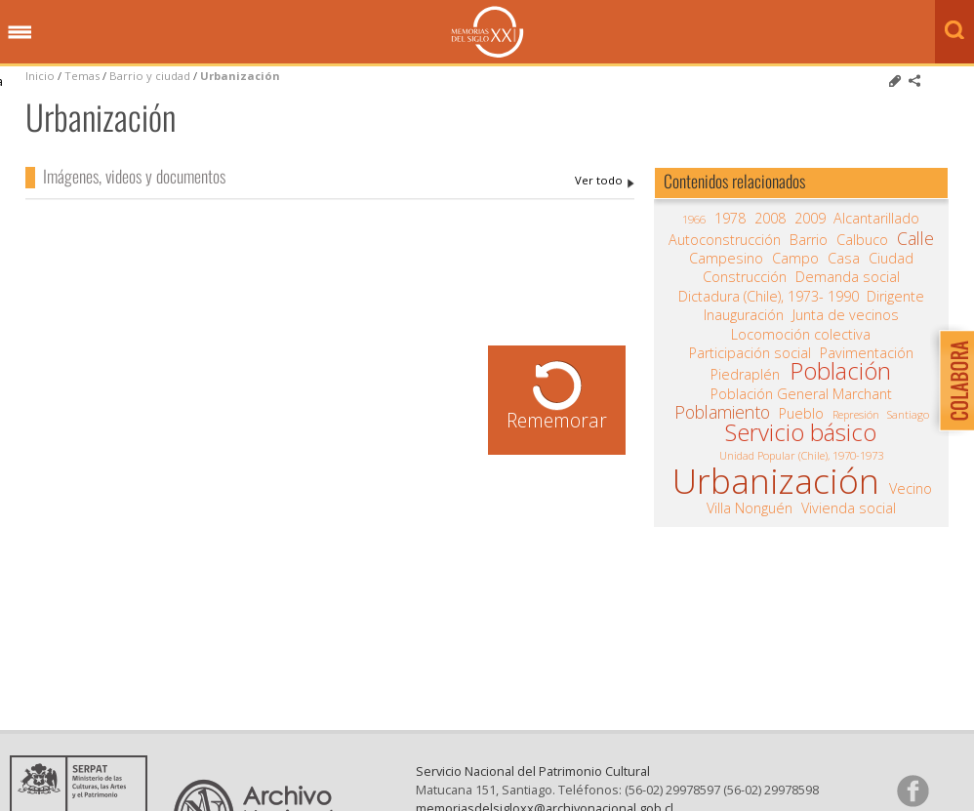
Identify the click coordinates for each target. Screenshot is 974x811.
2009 (810, 218)
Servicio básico (800, 432)
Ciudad (891, 258)
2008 (770, 218)
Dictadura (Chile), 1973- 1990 (768, 296)
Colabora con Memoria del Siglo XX (952, 380)
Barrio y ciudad (149, 75)
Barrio (809, 240)
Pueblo (801, 414)
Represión (855, 414)
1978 (730, 218)
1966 (694, 219)
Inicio (40, 75)
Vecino (910, 489)
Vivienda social (848, 508)
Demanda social (847, 277)
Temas (82, 75)
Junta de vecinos (845, 315)
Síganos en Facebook (912, 790)
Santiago (908, 414)
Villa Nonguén (749, 508)
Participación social (750, 353)
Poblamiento (722, 412)
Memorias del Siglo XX (487, 32)
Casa (844, 258)
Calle (915, 238)
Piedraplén (745, 375)
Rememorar (557, 420)
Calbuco (862, 240)
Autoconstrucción (725, 240)
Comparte (914, 81)
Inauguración (744, 315)
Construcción (745, 277)
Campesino (726, 258)
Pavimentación (866, 353)
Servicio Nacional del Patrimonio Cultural (533, 771)
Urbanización (240, 75)
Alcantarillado (876, 218)
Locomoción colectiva (801, 335)
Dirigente (895, 296)
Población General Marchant (801, 394)
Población (840, 371)
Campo (795, 258)
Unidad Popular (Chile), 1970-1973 (801, 455)
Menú (19, 33)
